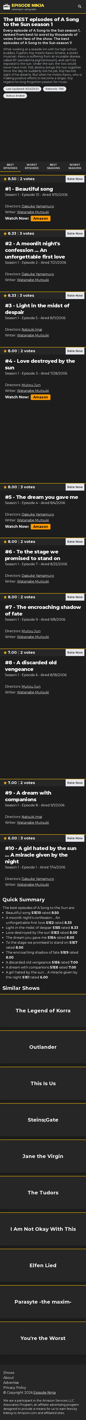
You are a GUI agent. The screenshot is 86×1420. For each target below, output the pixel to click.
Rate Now (75, 179)
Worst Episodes (32, 166)
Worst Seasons (74, 166)
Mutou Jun (31, 385)
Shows (8, 1373)
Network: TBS (54, 88)
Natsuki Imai (32, 330)
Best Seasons (53, 166)
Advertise (11, 1383)
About (8, 1378)
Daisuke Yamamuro (38, 206)
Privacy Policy (14, 1388)
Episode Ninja (44, 1393)
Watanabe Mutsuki (33, 212)
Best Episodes (10, 166)
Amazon (40, 218)
